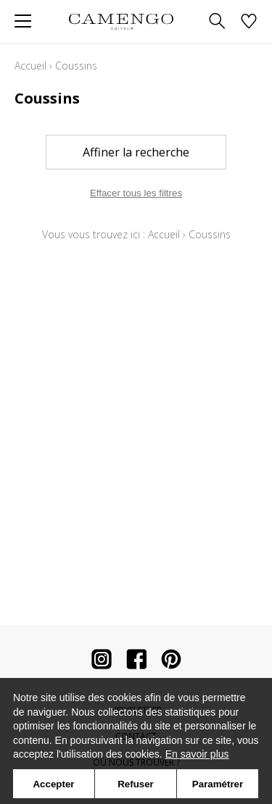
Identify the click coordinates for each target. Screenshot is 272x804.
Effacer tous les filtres (136, 193)
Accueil (30, 65)
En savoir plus (197, 754)
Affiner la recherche (136, 152)
